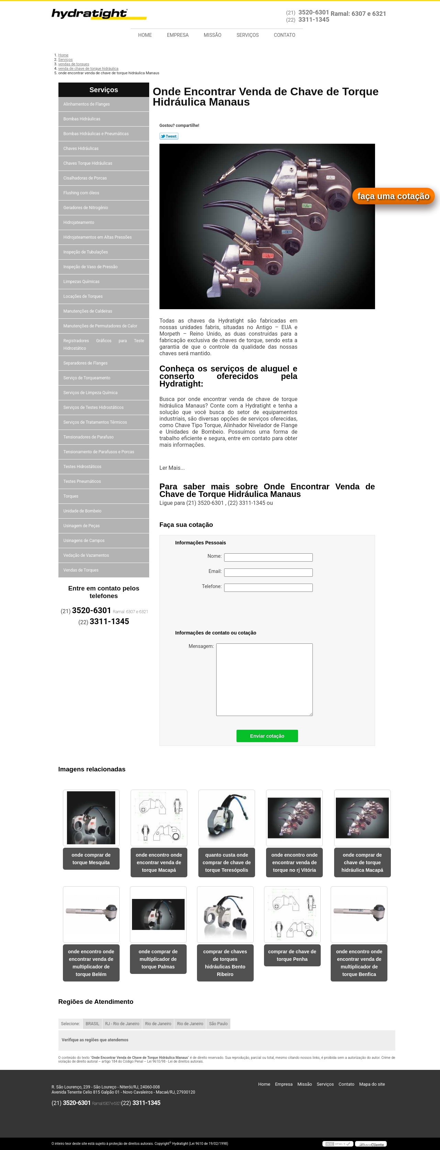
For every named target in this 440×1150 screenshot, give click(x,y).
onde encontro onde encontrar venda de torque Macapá (159, 862)
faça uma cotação (394, 196)
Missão (212, 35)
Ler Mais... (172, 468)
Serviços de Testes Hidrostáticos (94, 407)
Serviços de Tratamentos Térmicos (96, 422)
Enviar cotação (267, 736)
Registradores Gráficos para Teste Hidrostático (104, 344)
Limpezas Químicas (82, 281)
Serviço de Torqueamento (87, 378)
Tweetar (169, 136)
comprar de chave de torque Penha (292, 955)
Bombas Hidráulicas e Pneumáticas (97, 133)
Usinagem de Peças (82, 525)
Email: (261, 572)
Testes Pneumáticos (83, 481)
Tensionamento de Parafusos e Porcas (99, 451)
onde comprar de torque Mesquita (91, 858)
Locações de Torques (84, 296)
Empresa (178, 35)
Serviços (247, 35)
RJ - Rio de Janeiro (122, 1023)
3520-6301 (313, 12)
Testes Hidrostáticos (83, 466)
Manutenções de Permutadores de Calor (101, 326)
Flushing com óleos (82, 193)
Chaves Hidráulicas (82, 148)
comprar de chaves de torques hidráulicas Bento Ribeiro (225, 963)
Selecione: (70, 1023)
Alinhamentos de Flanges (87, 104)
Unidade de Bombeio (83, 511)
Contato (284, 35)
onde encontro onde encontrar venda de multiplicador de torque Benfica (359, 963)
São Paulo (218, 1023)
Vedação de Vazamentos (87, 555)
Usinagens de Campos (85, 540)
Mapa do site (372, 1084)
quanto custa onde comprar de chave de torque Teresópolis (227, 862)
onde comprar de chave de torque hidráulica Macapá (362, 862)
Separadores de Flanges (86, 363)
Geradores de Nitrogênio (86, 207)
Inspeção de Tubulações (86, 252)
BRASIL (92, 1023)
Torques (71, 496)
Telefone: (257, 588)
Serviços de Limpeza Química (91, 392)
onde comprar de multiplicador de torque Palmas (158, 959)
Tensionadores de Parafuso (89, 437)
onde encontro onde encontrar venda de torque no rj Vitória (295, 862)
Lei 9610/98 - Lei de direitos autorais (175, 1061)
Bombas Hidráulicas (82, 119)
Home (145, 35)
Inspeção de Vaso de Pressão (91, 266)
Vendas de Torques (82, 570)
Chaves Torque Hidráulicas (88, 163)
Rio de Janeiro (158, 1023)
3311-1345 (313, 19)
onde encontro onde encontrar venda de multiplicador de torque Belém (91, 963)
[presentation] (219, 612)
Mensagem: (251, 679)
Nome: (260, 557)
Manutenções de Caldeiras (88, 311)
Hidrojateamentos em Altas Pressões (98, 237)
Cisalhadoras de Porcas (86, 178)
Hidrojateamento (79, 222)
